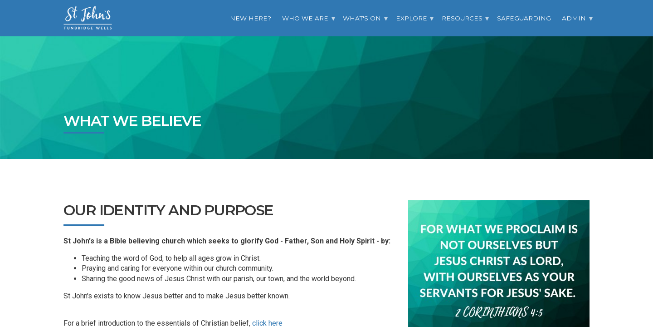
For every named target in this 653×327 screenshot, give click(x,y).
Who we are (305, 18)
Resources (462, 18)
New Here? (250, 18)
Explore (411, 18)
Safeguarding (524, 18)
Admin (574, 18)
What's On (362, 18)
